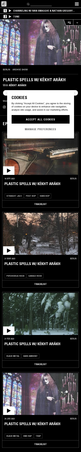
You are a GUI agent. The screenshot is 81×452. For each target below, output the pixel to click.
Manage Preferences (40, 129)
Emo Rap (27, 436)
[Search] (28, 4)
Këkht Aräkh (17, 85)
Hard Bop (45, 195)
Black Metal (12, 356)
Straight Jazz (14, 195)
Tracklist (40, 204)
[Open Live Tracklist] (68, 22)
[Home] (3, 3)
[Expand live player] (77, 22)
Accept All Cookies (40, 119)
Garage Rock (35, 275)
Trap (38, 436)
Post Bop (31, 195)
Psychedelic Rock (15, 275)
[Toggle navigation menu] (77, 4)
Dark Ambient (30, 356)
